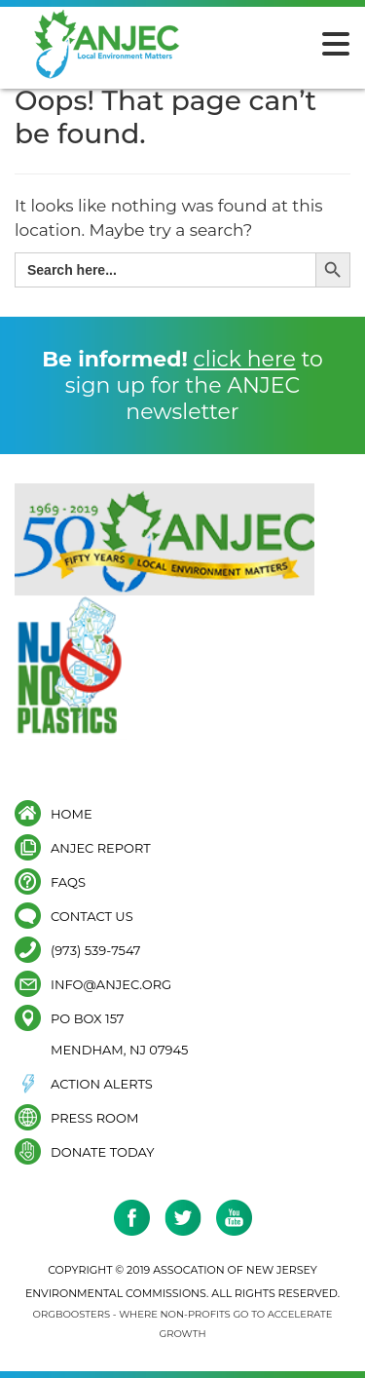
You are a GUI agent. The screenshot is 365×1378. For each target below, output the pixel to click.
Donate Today (102, 1151)
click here (245, 359)
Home (71, 813)
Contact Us (92, 915)
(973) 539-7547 (96, 950)
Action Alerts (102, 1083)
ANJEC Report (101, 847)
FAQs (68, 881)
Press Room (94, 1117)
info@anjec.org (111, 984)
